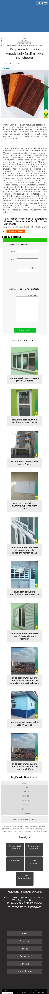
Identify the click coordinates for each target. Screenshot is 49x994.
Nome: (24, 251)
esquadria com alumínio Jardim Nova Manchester (25, 421)
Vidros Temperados (25, 876)
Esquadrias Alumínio (34, 847)
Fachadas (15, 861)
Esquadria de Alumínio (15, 847)
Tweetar (6, 68)
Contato (24, 963)
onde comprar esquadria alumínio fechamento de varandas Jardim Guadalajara (24, 680)
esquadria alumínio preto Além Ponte (24, 462)
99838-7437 (34, 907)
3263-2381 (17, 907)
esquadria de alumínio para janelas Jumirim (24, 379)
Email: (24, 259)
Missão (24, 948)
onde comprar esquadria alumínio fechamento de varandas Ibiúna (25, 766)
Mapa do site (24, 971)
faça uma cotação (15, 231)
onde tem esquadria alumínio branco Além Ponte (24, 593)
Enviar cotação (25, 330)
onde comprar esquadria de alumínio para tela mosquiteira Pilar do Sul (24, 550)
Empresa (24, 941)
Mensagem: (27, 308)
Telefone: (27, 269)
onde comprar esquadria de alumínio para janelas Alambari (24, 636)
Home (24, 933)
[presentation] (24, 280)
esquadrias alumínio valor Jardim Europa (24, 723)
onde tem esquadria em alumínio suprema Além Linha (24, 506)
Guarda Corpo (34, 862)
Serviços (24, 837)
